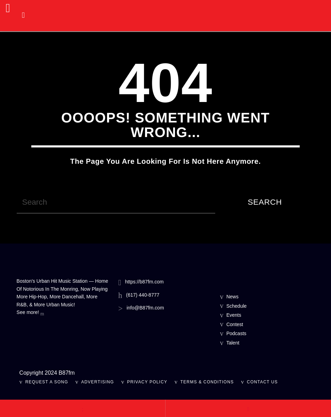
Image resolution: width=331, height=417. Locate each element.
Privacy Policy (147, 382)
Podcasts (236, 333)
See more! (30, 312)
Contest (234, 324)
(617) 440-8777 (143, 295)
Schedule (236, 306)
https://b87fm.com (144, 281)
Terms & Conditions (207, 382)
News (232, 296)
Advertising (97, 382)
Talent (232, 343)
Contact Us (262, 382)
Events (233, 315)
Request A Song (46, 382)
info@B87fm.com (145, 307)
